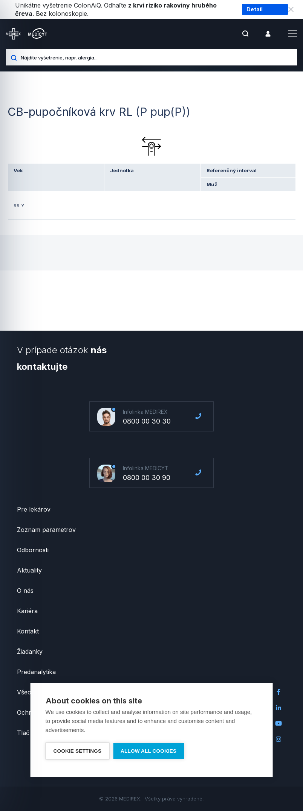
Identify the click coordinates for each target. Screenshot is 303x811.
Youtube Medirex (278, 723)
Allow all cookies (148, 751)
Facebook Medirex (278, 692)
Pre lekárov (33, 509)
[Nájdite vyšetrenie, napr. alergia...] (156, 57)
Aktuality (29, 570)
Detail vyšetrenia (260, 10)
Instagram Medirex (278, 739)
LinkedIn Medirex (278, 707)
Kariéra (27, 611)
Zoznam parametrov (46, 529)
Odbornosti (33, 550)
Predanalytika (36, 672)
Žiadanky (30, 651)
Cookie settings (78, 751)
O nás (25, 590)
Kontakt (28, 631)
